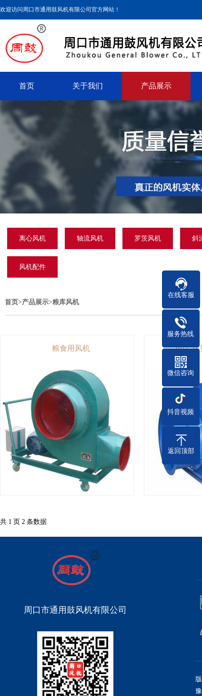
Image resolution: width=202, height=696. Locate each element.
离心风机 (32, 238)
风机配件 (32, 267)
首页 (26, 86)
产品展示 (156, 86)
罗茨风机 (147, 238)
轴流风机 (90, 238)
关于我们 (87, 86)
